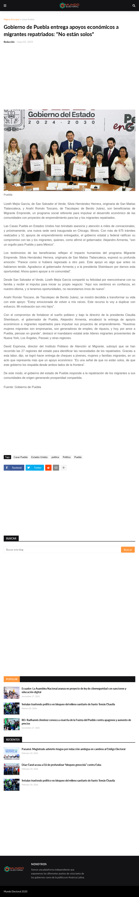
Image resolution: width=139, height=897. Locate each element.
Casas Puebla (27, 19)
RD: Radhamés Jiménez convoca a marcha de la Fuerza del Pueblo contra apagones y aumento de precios (76, 721)
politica (55, 457)
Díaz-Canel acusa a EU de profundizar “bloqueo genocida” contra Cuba (61, 764)
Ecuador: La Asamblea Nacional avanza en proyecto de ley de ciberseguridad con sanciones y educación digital (74, 690)
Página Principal (11, 19)
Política (66, 457)
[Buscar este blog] (62, 550)
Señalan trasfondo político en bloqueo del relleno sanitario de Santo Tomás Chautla (68, 704)
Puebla (77, 457)
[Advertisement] (69, 74)
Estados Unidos (39, 457)
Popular (11, 679)
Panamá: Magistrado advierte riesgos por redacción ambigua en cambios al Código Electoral (73, 749)
